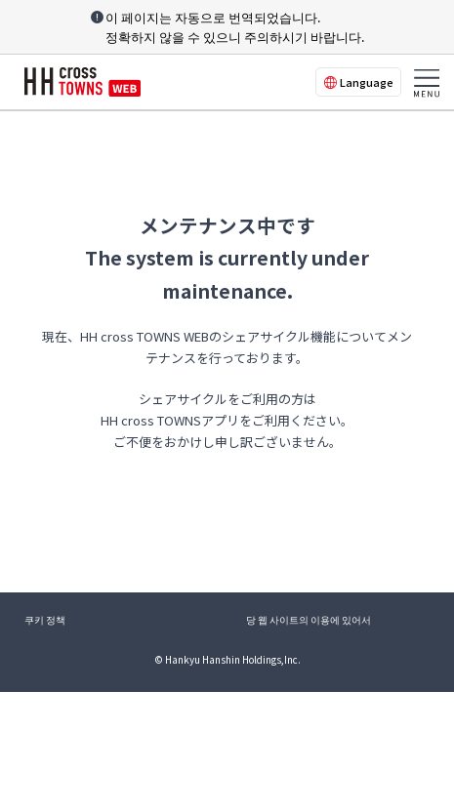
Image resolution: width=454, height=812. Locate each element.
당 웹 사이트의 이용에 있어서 (308, 619)
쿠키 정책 (44, 619)
